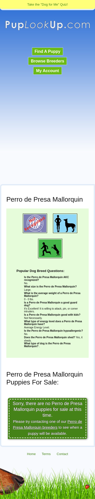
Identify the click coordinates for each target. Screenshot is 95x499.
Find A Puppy (48, 51)
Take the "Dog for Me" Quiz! (47, 4)
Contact (62, 454)
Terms (46, 454)
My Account (47, 71)
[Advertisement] (47, 130)
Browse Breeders (47, 61)
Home (31, 454)
